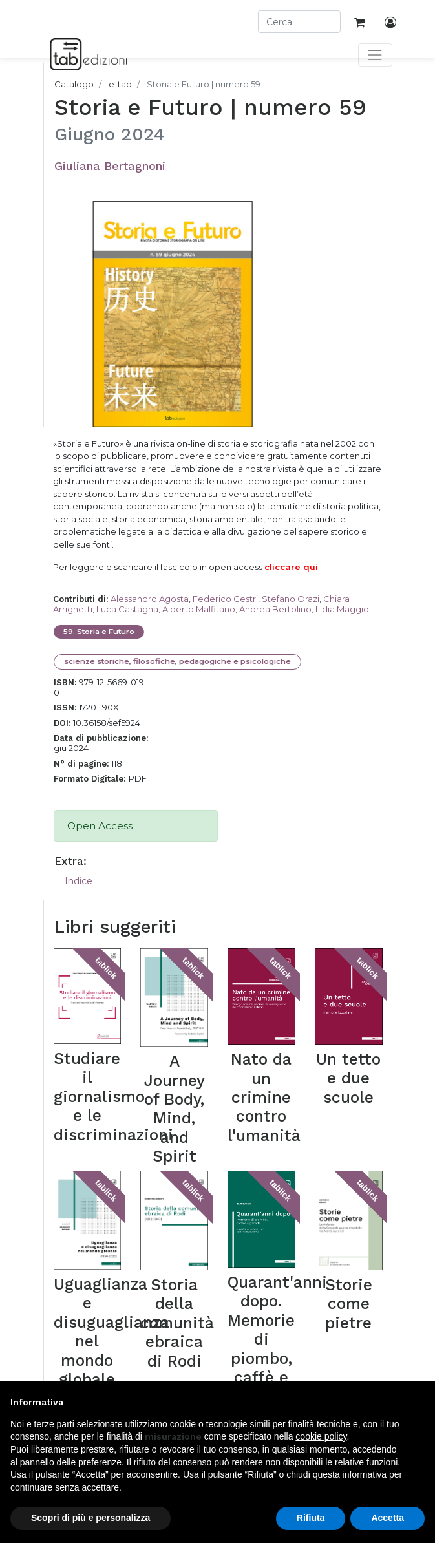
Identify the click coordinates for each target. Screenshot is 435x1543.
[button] (418, 1402)
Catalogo (74, 84)
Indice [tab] (78, 881)
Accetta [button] (387, 1518)
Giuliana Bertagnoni (109, 166)
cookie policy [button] (320, 1436)
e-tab (120, 84)
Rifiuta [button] (311, 1518)
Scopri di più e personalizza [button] (90, 1518)
